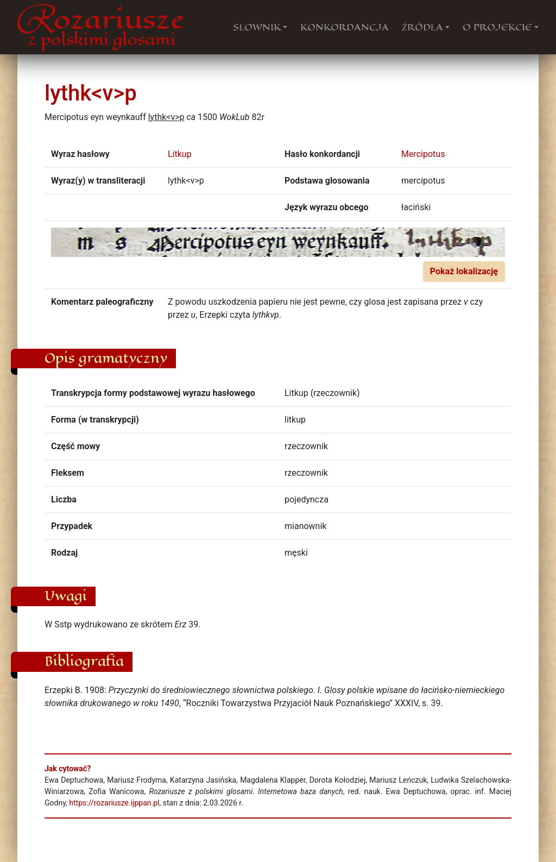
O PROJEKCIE (497, 27)
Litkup (180, 154)
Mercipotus (423, 154)
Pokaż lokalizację (464, 271)
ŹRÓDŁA (422, 27)
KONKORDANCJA (344, 27)
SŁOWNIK (257, 27)
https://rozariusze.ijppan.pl (114, 802)
